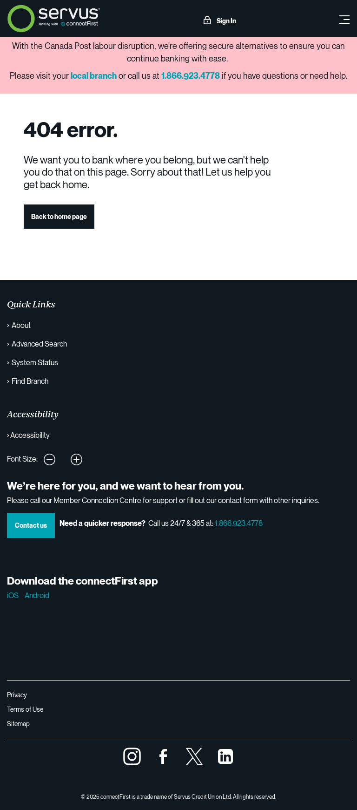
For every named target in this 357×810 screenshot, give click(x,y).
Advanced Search (39, 343)
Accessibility (30, 435)
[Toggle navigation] (344, 18)
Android (37, 595)
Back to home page (59, 216)
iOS (13, 595)
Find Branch (30, 381)
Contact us (31, 525)
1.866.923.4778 (239, 523)
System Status (35, 362)
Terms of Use (25, 709)
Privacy (17, 695)
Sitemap (18, 724)
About (21, 325)
